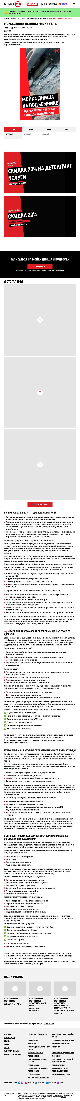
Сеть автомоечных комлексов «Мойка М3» (15, 4)
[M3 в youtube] (29, 1083)
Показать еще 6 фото (40, 504)
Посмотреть (40, 320)
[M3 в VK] (40, 1083)
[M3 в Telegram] (51, 1083)
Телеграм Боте (49, 1024)
